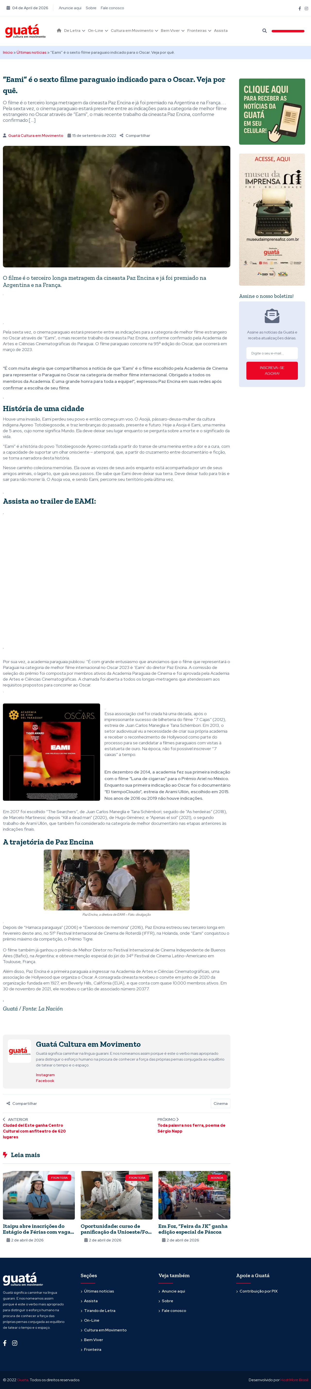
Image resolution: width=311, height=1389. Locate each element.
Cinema (221, 1103)
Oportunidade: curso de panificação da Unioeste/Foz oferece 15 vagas (116, 1232)
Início (8, 52)
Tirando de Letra (99, 1310)
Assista (221, 30)
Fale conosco (112, 7)
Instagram (45, 1074)
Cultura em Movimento (132, 30)
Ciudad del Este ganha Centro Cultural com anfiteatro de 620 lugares (34, 1131)
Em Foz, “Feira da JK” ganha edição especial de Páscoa (193, 1229)
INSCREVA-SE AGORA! (272, 370)
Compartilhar (135, 135)
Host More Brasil (294, 1379)
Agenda (217, 1178)
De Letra (72, 30)
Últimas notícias (31, 52)
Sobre (91, 7)
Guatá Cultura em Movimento (35, 135)
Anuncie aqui (70, 7)
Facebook (45, 1080)
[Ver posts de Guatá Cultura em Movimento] (19, 1050)
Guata (22, 1379)
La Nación (50, 1008)
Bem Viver (170, 30)
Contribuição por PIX (259, 1291)
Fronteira (59, 1178)
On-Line (95, 30)
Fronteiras (197, 30)
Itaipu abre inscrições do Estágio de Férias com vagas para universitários (38, 1232)
